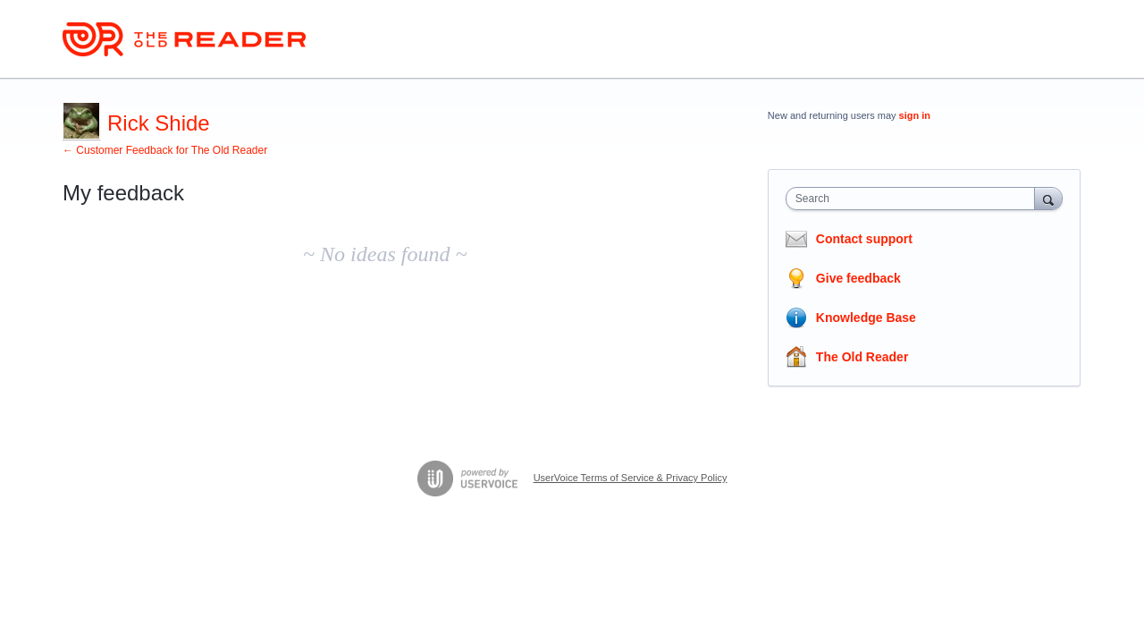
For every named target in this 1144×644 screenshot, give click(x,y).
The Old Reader (862, 357)
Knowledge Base (866, 317)
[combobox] (915, 198)
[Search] (1048, 198)
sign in (914, 115)
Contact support (864, 239)
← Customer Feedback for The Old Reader (165, 150)
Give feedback (858, 278)
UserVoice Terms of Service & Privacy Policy (631, 477)
